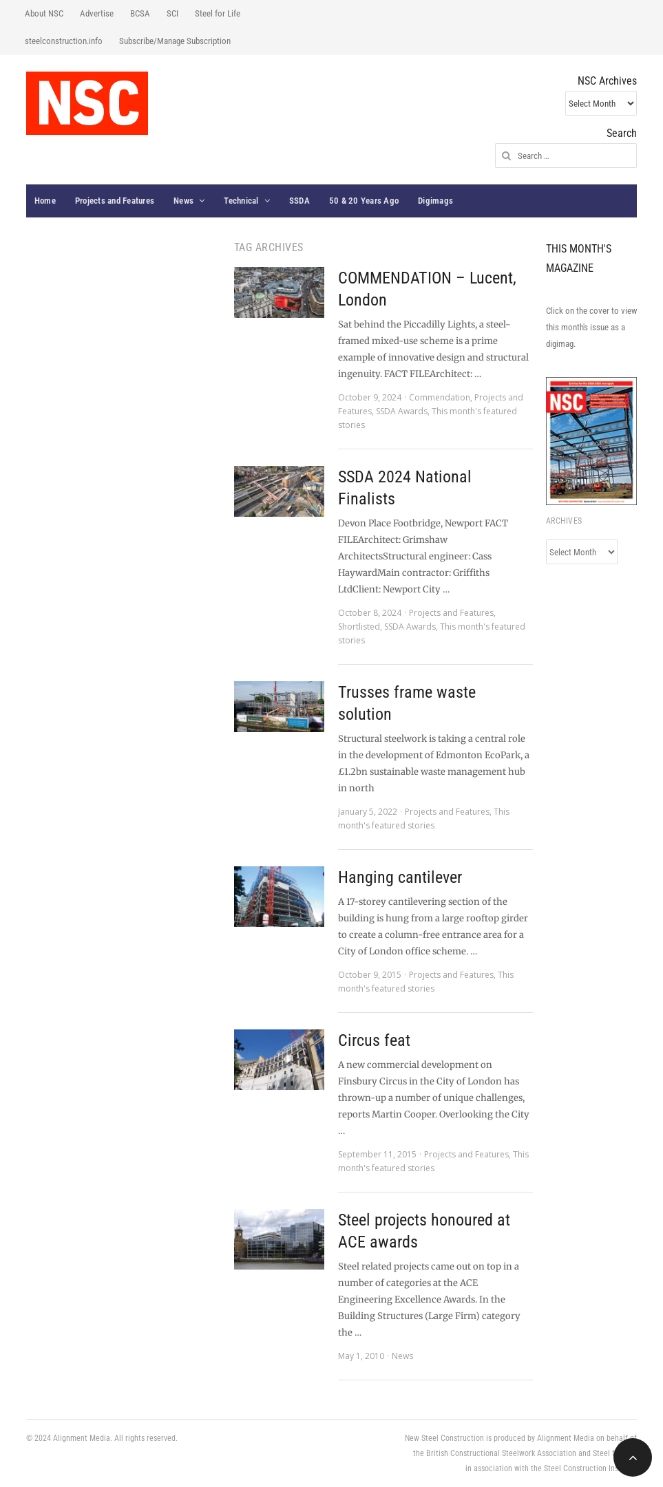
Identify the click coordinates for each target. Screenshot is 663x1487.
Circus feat (374, 1040)
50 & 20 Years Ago (364, 200)
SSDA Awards (402, 411)
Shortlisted (359, 626)
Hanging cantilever (400, 877)
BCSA (140, 13)
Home (45, 200)
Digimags (435, 200)
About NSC (44, 13)
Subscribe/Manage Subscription (175, 41)
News (183, 200)
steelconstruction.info (64, 41)
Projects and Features (114, 200)
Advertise (97, 13)
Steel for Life (217, 13)
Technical (241, 200)
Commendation (439, 397)
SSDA (299, 200)
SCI (172, 13)
